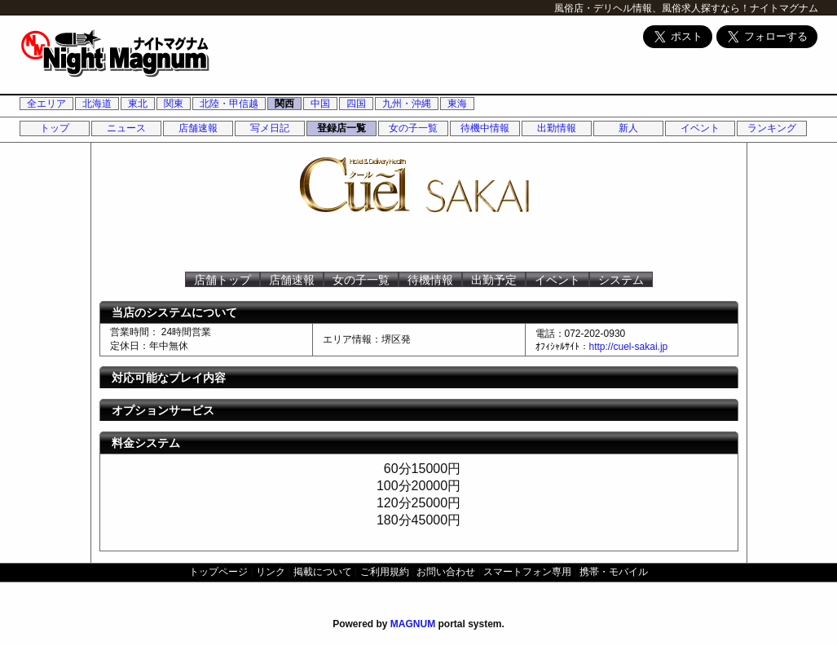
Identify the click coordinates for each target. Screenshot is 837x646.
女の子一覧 (413, 128)
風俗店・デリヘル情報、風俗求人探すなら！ (652, 8)
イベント (700, 128)
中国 (320, 103)
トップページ (218, 571)
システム (621, 279)
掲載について (322, 571)
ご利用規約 (384, 571)
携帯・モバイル (613, 571)
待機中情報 (484, 128)
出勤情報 (556, 128)
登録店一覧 (341, 128)
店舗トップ (222, 279)
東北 (138, 103)
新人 (628, 128)
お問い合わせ (445, 571)
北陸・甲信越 (229, 103)
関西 (284, 103)
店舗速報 (198, 128)
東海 (457, 103)
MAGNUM (412, 624)
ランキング (771, 128)
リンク (270, 571)
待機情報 (430, 279)
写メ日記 (269, 128)
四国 (356, 103)
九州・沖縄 (406, 103)
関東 (173, 103)
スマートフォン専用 (527, 571)
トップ (54, 128)
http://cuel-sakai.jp (628, 346)
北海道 (97, 103)
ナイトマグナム (784, 8)
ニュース (126, 128)
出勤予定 (494, 279)
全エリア (46, 103)
